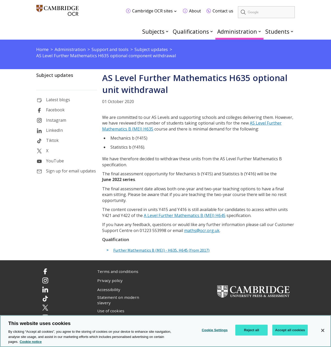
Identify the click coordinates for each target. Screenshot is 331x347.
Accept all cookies (290, 330)
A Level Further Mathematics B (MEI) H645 (184, 215)
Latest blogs (58, 100)
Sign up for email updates (71, 171)
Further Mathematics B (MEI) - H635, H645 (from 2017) (161, 250)
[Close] (322, 330)
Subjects (153, 31)
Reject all (251, 330)
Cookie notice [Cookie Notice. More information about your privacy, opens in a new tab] (31, 342)
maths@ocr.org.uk (202, 230)
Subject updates (54, 75)
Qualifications (191, 31)
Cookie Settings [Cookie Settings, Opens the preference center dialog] (215, 330)
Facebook (55, 110)
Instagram (56, 120)
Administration (237, 31)
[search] (266, 12)
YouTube (55, 161)
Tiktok (52, 140)
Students (277, 31)
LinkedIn (54, 130)
